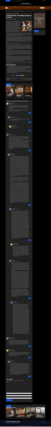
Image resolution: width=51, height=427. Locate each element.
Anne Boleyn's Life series (10, 88)
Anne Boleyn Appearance (28, 86)
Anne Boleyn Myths (9, 87)
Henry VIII (13, 13)
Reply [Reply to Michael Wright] (29, 112)
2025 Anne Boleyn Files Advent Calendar (30, 416)
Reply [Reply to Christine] (29, 239)
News (27, 407)
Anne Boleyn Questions (27, 91)
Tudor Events (17, 13)
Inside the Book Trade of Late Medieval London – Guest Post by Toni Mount (40, 417)
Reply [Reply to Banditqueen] (29, 345)
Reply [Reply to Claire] (29, 121)
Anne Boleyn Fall (27, 87)
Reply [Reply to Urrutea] (29, 149)
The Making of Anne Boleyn (18, 96)
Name (7, 391)
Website (7, 396)
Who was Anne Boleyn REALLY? (27, 96)
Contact (9, 8)
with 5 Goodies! (39, 22)
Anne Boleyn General (9, 13)
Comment (7, 381)
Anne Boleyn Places (27, 90)
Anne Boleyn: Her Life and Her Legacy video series (10, 95)
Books (37, 407)
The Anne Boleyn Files (25, 3)
